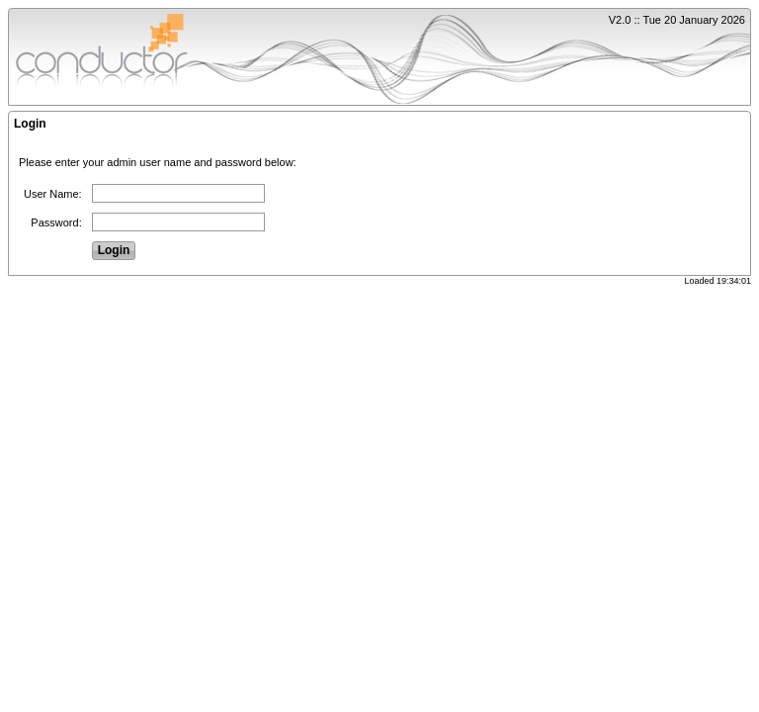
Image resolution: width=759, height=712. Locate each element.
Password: (56, 222)
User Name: (53, 194)
